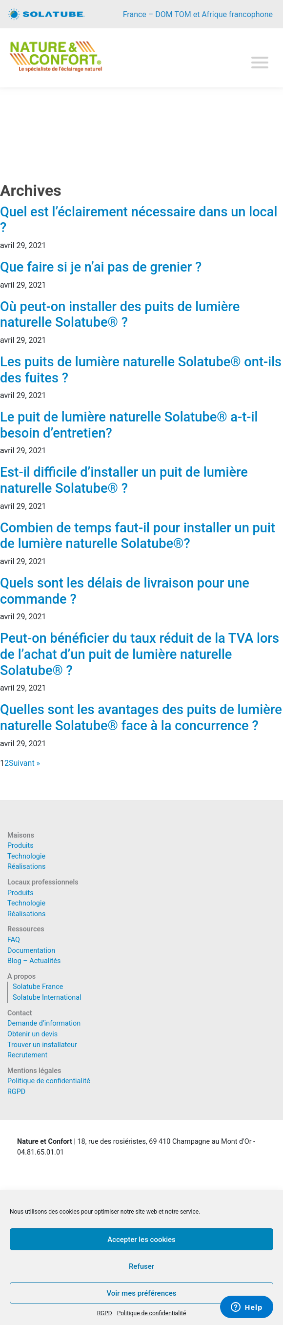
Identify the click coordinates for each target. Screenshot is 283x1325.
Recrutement (27, 1055)
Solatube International (47, 997)
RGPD (104, 1313)
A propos (21, 976)
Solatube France (38, 987)
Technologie (26, 856)
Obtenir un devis (32, 1034)
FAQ (13, 940)
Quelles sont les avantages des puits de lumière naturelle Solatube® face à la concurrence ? (141, 718)
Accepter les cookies (141, 1239)
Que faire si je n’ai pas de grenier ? (101, 267)
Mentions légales (34, 1071)
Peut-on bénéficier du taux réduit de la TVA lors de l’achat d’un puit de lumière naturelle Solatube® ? (139, 654)
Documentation (31, 950)
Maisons (20, 835)
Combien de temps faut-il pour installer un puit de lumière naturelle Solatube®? (137, 536)
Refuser (141, 1266)
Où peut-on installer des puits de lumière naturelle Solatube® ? (120, 315)
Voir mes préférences (141, 1293)
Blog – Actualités (34, 961)
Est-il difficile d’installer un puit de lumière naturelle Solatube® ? (124, 480)
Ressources (25, 929)
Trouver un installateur (42, 1045)
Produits (20, 845)
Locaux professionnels (43, 882)
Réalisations (26, 866)
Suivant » (24, 763)
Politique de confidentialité (151, 1313)
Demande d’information (44, 1023)
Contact (19, 1013)
